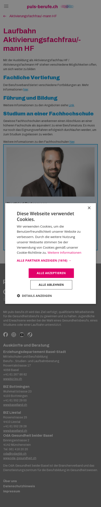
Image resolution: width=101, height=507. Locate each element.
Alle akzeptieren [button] (51, 273)
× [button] (89, 208)
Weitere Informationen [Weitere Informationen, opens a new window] (65, 252)
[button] (50, 260)
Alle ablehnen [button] (51, 285)
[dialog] (50, 253)
